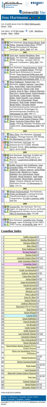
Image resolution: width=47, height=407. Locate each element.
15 (3, 279)
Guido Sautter (26, 95)
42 (3, 370)
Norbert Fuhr (30, 82)
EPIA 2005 (34, 62)
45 (3, 381)
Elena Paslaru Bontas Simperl (18, 346)
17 (3, 285)
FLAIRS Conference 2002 (33, 198)
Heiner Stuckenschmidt (19, 192)
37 (3, 347)
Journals (22, 397)
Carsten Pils (15, 207)
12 (41, 258)
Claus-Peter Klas (29, 276)
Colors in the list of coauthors (11, 392)
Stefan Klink (20, 86)
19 (3, 291)
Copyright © (5, 402)
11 (38, 240)
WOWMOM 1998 (29, 224)
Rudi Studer (24, 102)
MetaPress (39, 31)
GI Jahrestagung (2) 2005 (24, 112)
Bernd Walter (15, 105)
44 (3, 377)
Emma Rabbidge (29, 319)
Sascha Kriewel (16, 89)
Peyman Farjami (29, 252)
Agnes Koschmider (33, 86)
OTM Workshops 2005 (30, 126)
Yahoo (16, 33)
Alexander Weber (28, 105)
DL (17, 31)
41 (3, 366)
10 (3, 264)
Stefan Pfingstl (25, 93)
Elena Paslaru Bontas (31, 42)
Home (4, 397)
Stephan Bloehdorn (26, 55)
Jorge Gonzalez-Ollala (27, 261)
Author (27, 399)
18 (3, 288)
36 (3, 343)
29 (3, 322)
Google (4, 33)
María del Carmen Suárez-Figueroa (24, 119)
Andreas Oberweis (36, 91)
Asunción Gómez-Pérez (25, 45)
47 (3, 387)
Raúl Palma (27, 117)
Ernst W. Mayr (23, 91)
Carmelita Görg (29, 220)
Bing (10, 33)
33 (3, 334)
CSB (31, 31)
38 (3, 352)
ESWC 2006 (25, 49)
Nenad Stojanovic (30, 67)
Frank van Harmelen (18, 194)
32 (3, 331)
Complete (19, 399)
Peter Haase (31, 267)
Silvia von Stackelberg (21, 351)
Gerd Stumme (15, 179)
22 (3, 300)
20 (3, 294)
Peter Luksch (30, 294)
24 (3, 306)
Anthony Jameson (26, 84)
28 (3, 319)
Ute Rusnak (14, 95)
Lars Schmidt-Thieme (25, 70)
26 (3, 313)
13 (3, 273)
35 (3, 340)
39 (3, 358)
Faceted (11, 399)
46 (3, 384)
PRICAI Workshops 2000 (20, 214)
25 (3, 309)
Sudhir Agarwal (16, 165)
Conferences (13, 397)
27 (3, 316)
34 (3, 337)
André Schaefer (22, 98)
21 (3, 297)
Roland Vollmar (36, 102)
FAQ (10, 26)
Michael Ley (26, 172)
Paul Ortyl (14, 93)
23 (3, 303)
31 (3, 328)
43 (3, 373)
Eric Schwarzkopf (24, 100)
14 (3, 276)
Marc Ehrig (14, 134)
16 (3, 282)
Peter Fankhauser (17, 82)
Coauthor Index (11, 231)
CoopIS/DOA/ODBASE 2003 (29, 160)
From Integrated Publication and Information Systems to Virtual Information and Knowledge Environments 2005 (27, 76)
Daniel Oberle (34, 58)
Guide (21, 31)
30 (3, 325)
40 (3, 362)
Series (29, 397)
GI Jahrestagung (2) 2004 (20, 139)
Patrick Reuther (38, 93)
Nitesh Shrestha (29, 343)
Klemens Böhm (29, 243)
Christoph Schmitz (28, 337)
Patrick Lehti (29, 89)
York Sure (14, 55)
